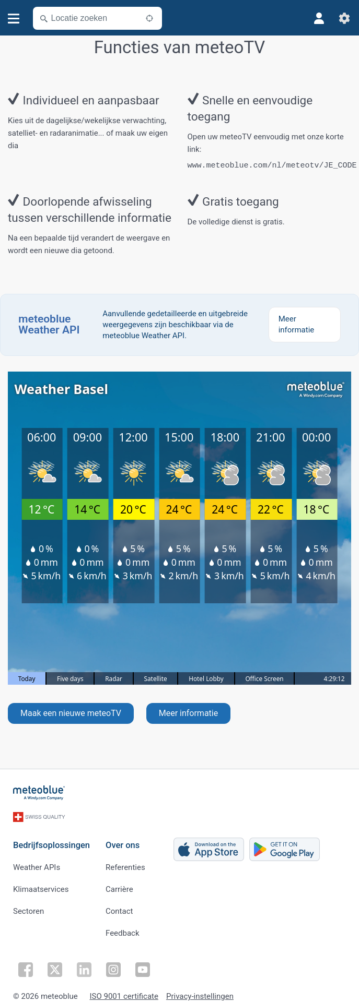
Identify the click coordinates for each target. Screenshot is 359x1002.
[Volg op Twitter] (54, 964)
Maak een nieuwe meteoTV (70, 713)
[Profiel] (319, 18)
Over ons (123, 841)
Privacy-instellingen (200, 991)
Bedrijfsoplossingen (51, 841)
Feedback (123, 929)
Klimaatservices (40, 885)
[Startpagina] (39, 792)
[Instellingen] (344, 18)
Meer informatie (188, 713)
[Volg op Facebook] (25, 964)
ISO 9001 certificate (123, 991)
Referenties (125, 863)
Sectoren (28, 907)
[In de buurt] (149, 18)
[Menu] (13, 18)
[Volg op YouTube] (142, 964)
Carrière (119, 885)
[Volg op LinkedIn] (84, 964)
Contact (119, 907)
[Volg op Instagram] (113, 964)
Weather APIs (36, 863)
